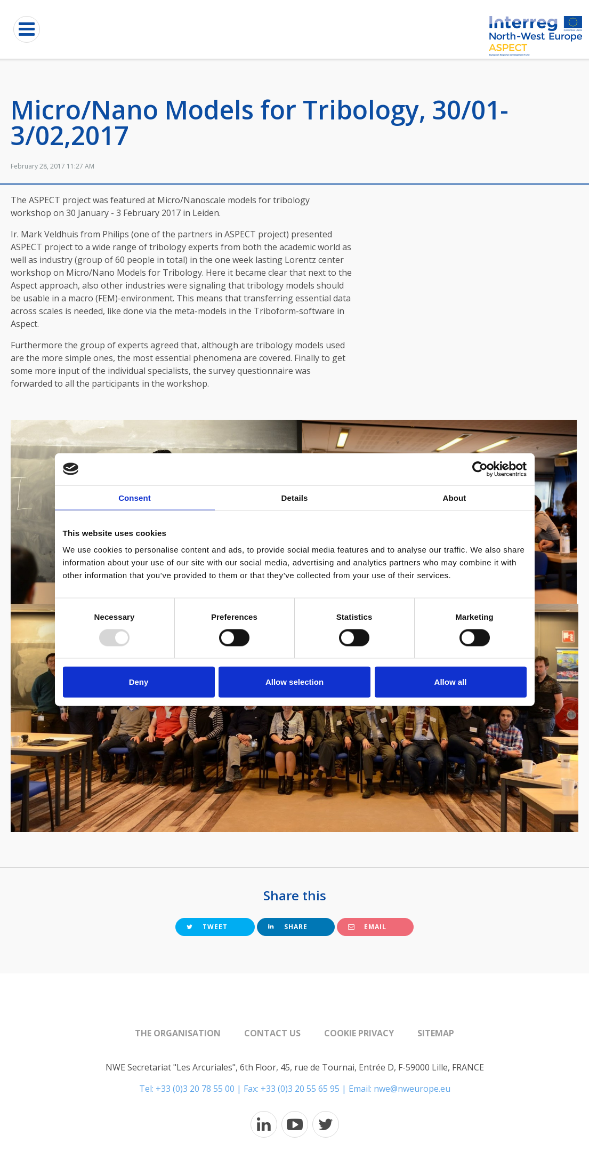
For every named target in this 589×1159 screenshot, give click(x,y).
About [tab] (454, 497)
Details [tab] (294, 497)
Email (367, 926)
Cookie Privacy (359, 1033)
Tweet (207, 926)
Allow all (450, 681)
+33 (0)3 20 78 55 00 (195, 1088)
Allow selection (294, 681)
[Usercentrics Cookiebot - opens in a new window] (480, 469)
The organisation (178, 1033)
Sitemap (435, 1033)
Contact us (272, 1033)
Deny (139, 681)
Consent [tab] (134, 497)
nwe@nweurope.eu (412, 1088)
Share (288, 926)
